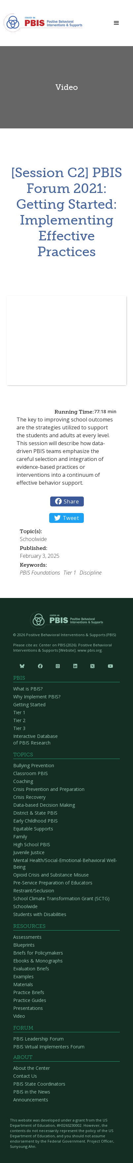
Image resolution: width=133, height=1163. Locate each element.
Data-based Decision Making (44, 805)
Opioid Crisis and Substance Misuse (51, 875)
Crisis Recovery (29, 797)
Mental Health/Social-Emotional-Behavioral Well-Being (65, 863)
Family (20, 836)
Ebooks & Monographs (38, 961)
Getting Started (29, 704)
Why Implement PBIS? (36, 696)
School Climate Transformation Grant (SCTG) (61, 898)
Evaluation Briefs (31, 968)
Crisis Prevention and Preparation (48, 789)
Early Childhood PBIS (35, 821)
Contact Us (25, 1076)
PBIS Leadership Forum (38, 1039)
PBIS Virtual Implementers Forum (48, 1046)
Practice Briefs (28, 992)
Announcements (30, 1099)
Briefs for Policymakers (38, 953)
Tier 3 (19, 728)
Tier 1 (19, 712)
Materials (23, 984)
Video (19, 1016)
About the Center (31, 1068)
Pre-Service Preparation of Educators (52, 882)
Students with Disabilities (39, 914)
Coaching (23, 781)
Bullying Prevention (33, 765)
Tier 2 (19, 720)
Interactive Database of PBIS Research (35, 739)
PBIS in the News (31, 1092)
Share (67, 501)
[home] (43, 24)
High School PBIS (31, 844)
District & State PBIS (35, 813)
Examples (23, 976)
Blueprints (24, 945)
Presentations (28, 1008)
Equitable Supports (33, 828)
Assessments (27, 937)
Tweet (66, 518)
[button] (116, 23)
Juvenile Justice (29, 852)
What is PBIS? (28, 689)
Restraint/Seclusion (33, 890)
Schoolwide (25, 906)
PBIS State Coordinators (39, 1084)
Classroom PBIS (30, 773)
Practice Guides (29, 1000)
